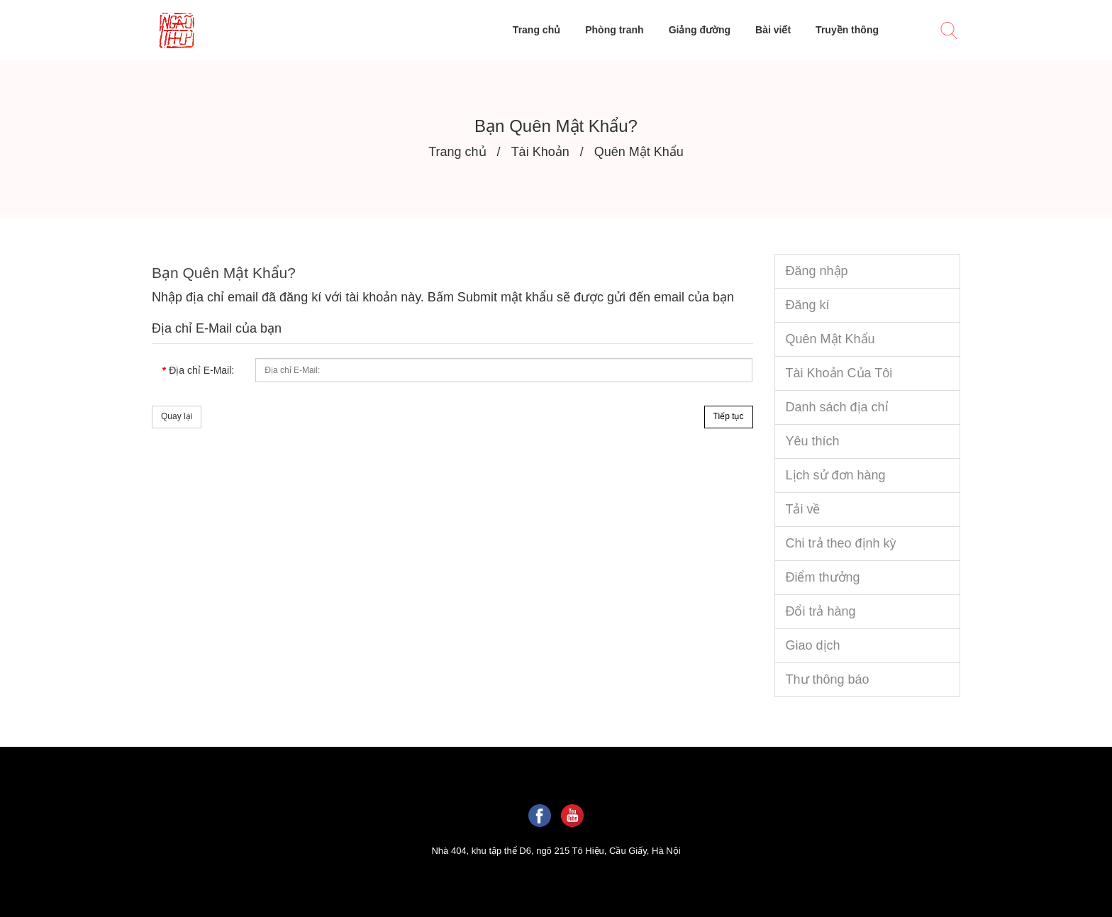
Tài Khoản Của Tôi (839, 373)
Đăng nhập (817, 271)
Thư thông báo (827, 679)
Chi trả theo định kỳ (841, 543)
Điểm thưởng (823, 577)
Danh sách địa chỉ (837, 407)
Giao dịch (813, 645)
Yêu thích (813, 441)
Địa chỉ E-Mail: (201, 370)
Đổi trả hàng (821, 611)
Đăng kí (808, 305)
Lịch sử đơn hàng (836, 475)
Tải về (803, 509)
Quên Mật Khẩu (830, 339)
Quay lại (176, 416)
